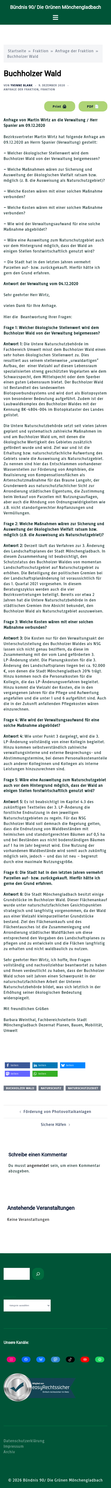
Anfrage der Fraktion (74, 50)
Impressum (14, 1446)
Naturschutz (51, 1088)
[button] (17, 1065)
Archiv (9, 1451)
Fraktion (41, 50)
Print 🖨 (60, 106)
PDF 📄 (93, 106)
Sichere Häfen (53, 1124)
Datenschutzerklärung (24, 1440)
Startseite (17, 50)
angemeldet (38, 1165)
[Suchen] (38, 1274)
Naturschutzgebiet (83, 1088)
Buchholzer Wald (20, 1088)
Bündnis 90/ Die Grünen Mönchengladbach (55, 7)
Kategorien (10, 1296)
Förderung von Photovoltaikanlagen (57, 1111)
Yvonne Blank (22, 85)
